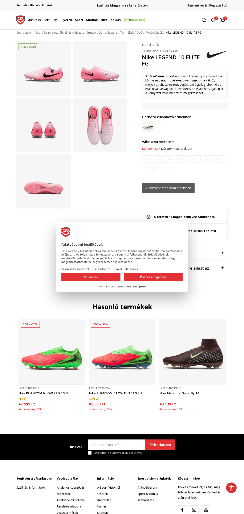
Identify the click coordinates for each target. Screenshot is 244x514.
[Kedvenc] (213, 20)
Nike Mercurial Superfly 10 (179, 393)
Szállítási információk (30, 487)
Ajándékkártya (147, 487)
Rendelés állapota (69, 506)
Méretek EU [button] (150, 148)
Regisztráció (218, 5)
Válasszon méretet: (158, 142)
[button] (205, 20)
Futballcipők (155, 32)
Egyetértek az (118, 453)
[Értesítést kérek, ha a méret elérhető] (147, 159)
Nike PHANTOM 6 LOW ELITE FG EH (115, 393)
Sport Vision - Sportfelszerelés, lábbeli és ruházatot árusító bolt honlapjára (66, 32)
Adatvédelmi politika (71, 500)
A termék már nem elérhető (168, 188)
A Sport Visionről (108, 487)
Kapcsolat (104, 500)
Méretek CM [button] (183, 148)
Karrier (101, 506)
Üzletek (102, 494)
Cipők (140, 32)
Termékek (127, 32)
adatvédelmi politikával (127, 453)
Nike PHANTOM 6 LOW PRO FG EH (44, 393)
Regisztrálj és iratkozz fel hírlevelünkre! (122, 3)
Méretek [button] (166, 148)
